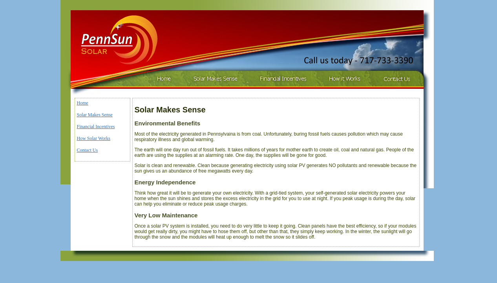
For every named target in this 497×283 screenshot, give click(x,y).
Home (82, 103)
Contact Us (87, 150)
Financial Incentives (96, 126)
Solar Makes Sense (95, 115)
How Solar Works (93, 138)
